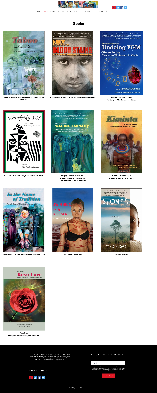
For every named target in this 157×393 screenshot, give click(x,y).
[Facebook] (121, 7)
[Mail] (118, 7)
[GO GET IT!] (108, 376)
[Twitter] (125, 7)
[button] (101, 11)
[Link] (114, 7)
